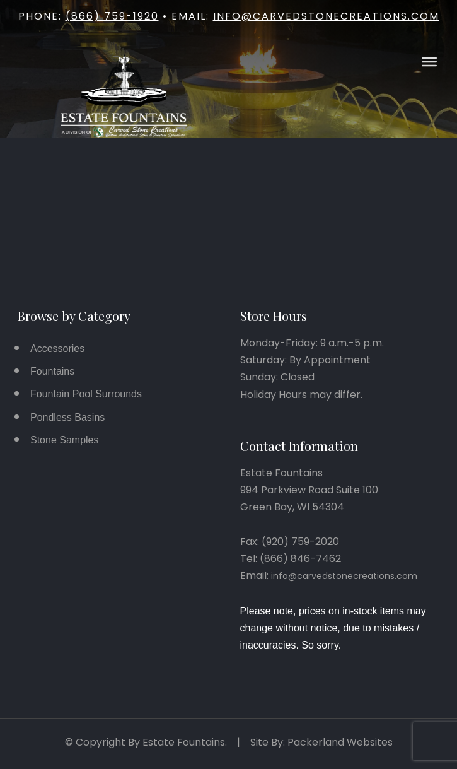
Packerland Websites (340, 742)
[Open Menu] (429, 61)
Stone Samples (64, 440)
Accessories (57, 348)
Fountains (52, 371)
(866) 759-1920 (112, 16)
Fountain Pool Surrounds (86, 394)
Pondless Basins (67, 417)
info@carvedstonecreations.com (326, 16)
